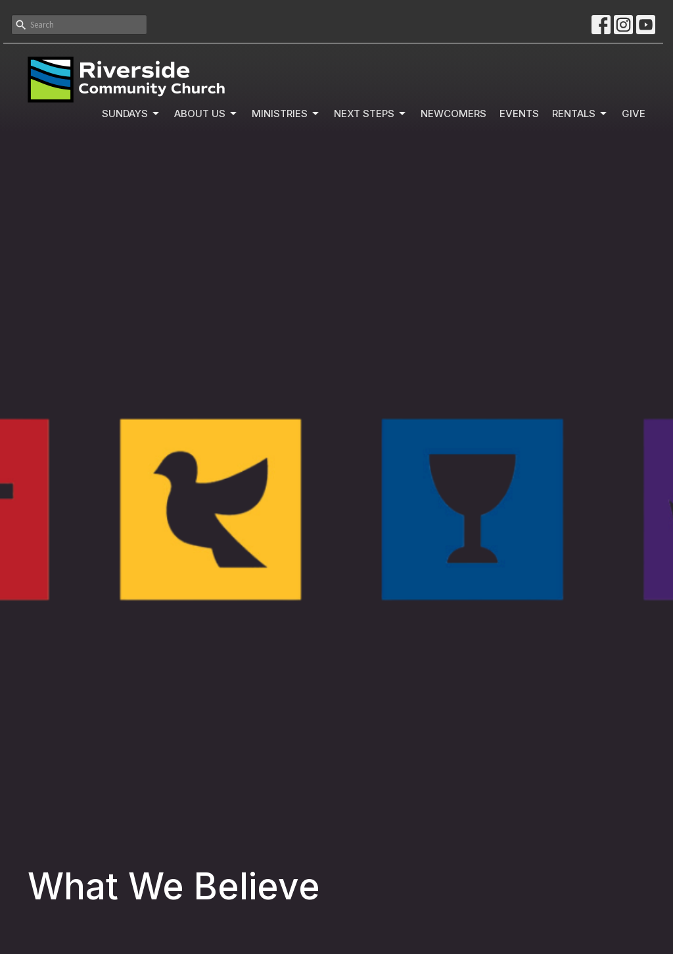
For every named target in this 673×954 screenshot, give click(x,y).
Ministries (286, 113)
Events (519, 113)
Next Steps (370, 113)
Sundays (131, 113)
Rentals (580, 113)
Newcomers (453, 113)
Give (633, 113)
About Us (206, 113)
